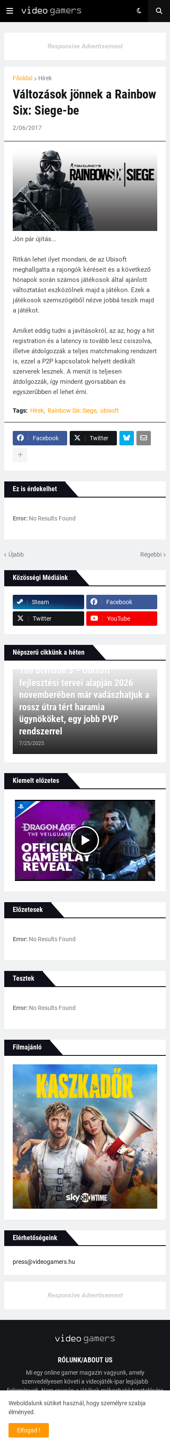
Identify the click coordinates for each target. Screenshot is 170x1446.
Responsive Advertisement (85, 46)
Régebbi (151, 554)
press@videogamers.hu (44, 1261)
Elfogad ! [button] (28, 1430)
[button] (10, 11)
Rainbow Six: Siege (72, 411)
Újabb (16, 554)
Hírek (45, 78)
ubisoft (109, 411)
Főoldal (22, 78)
